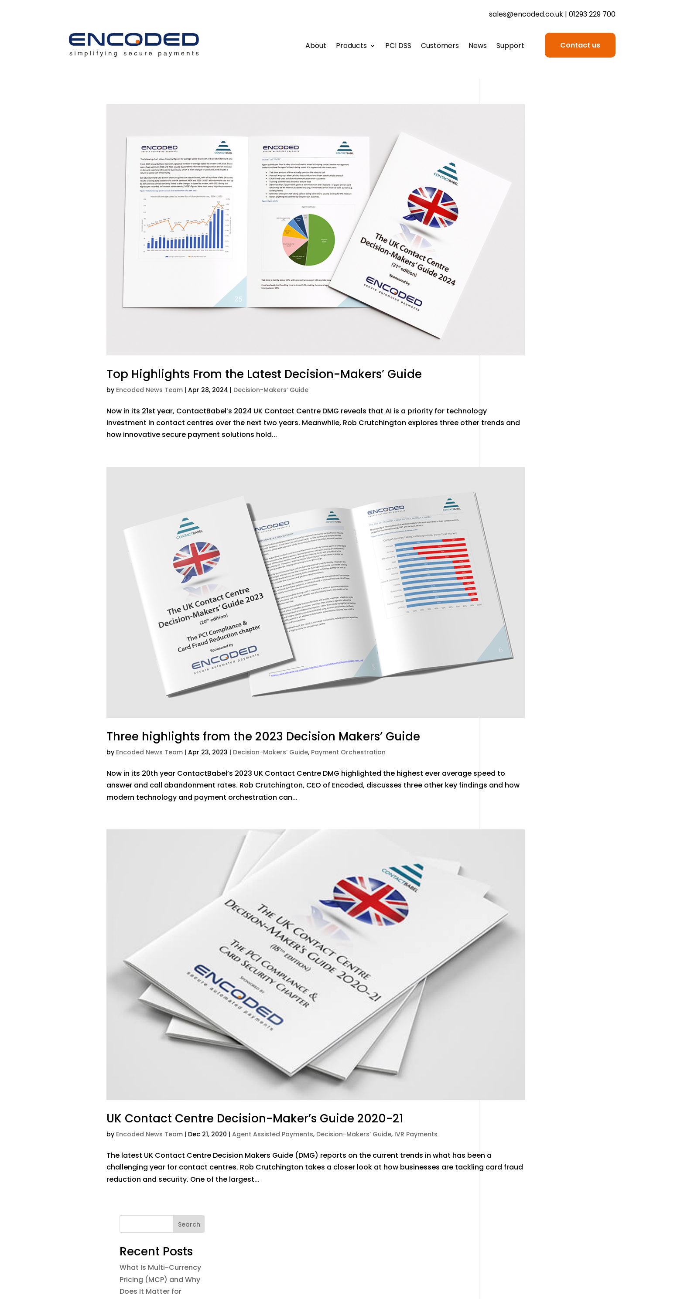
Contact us (580, 45)
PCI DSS (398, 47)
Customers (440, 47)
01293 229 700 (592, 14)
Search (562, 113)
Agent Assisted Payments (272, 1002)
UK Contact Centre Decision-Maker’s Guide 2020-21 (255, 986)
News (478, 47)
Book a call (597, 1182)
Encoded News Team (149, 346)
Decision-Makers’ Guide (270, 346)
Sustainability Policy (466, 1210)
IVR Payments (416, 1002)
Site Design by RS (587, 1269)
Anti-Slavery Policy (467, 1196)
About (315, 47)
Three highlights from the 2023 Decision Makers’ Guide (263, 650)
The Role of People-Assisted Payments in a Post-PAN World (533, 297)
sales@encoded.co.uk (526, 14)
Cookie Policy (477, 1182)
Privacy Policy (476, 1168)
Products (351, 47)
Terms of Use (477, 1154)
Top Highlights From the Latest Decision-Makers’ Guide (264, 331)
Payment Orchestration (348, 666)
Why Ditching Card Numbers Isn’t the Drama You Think (525, 336)
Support (510, 47)
